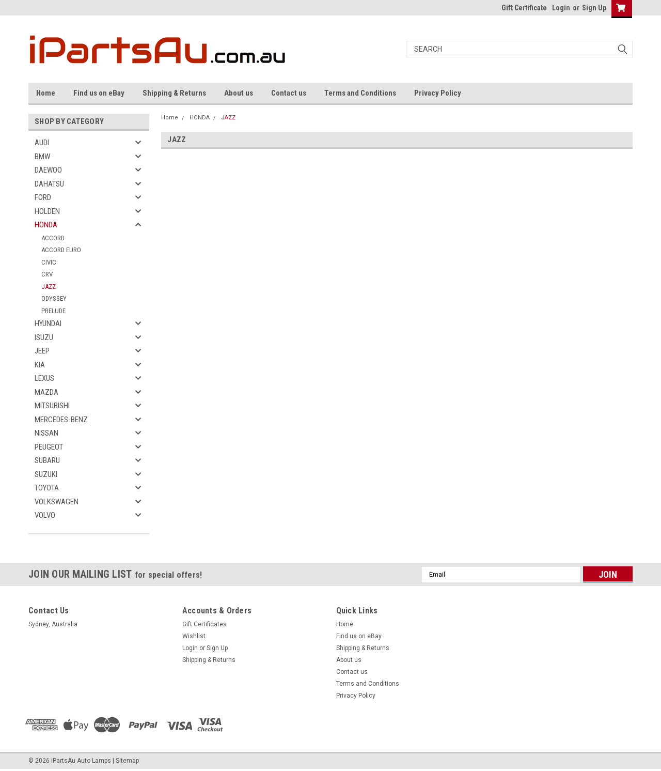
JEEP (42, 351)
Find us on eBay (98, 93)
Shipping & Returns (174, 93)
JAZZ (48, 286)
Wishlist (194, 636)
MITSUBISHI (52, 405)
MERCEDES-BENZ (61, 419)
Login (561, 8)
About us (238, 93)
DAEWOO (48, 170)
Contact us (288, 93)
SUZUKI (46, 474)
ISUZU (44, 337)
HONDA (46, 224)
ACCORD (53, 238)
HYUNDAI (48, 323)
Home (45, 93)
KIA (40, 364)
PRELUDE (53, 311)
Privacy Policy (437, 93)
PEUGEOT (49, 447)
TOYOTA (47, 487)
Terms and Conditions (360, 93)
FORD (43, 197)
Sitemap (127, 760)
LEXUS (44, 378)
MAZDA (46, 392)
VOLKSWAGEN (56, 501)
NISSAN (46, 433)
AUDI (42, 142)
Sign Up (594, 8)
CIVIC (48, 262)
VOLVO (45, 515)
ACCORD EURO (61, 250)
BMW (42, 156)
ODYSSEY (54, 298)
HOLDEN (47, 211)
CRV (47, 274)
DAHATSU (49, 184)
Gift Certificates (204, 624)
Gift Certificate (524, 8)
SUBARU (47, 460)
